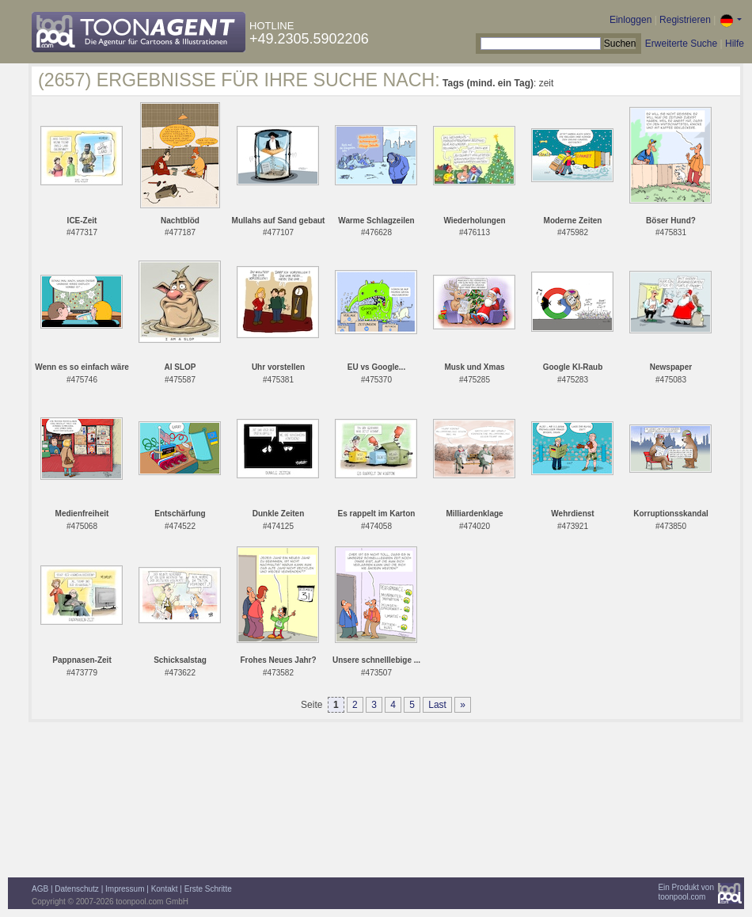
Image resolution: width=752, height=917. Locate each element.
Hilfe (734, 43)
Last (437, 704)
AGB (40, 889)
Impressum (124, 889)
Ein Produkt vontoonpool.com (686, 892)
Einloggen (630, 19)
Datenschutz (77, 889)
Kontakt (164, 889)
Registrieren (685, 19)
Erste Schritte (208, 889)
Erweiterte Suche (681, 43)
